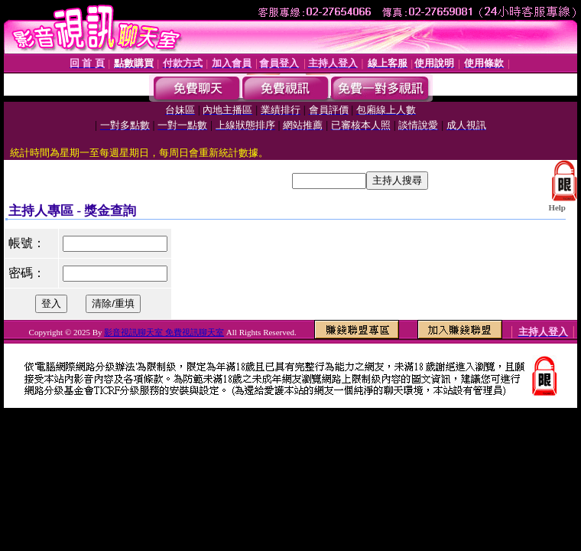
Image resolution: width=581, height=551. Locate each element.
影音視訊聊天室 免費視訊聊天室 (164, 332)
